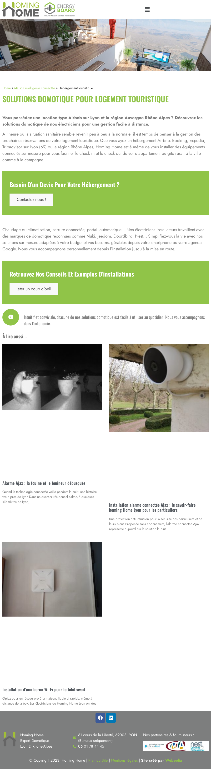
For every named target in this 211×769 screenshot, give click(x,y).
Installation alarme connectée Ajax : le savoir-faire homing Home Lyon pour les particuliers (152, 507)
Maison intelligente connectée (34, 88)
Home (6, 88)
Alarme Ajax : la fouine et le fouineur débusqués (43, 483)
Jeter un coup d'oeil (34, 289)
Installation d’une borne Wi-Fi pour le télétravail (43, 689)
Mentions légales (124, 760)
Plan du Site (98, 760)
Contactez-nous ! (31, 199)
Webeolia (173, 760)
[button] (147, 9)
